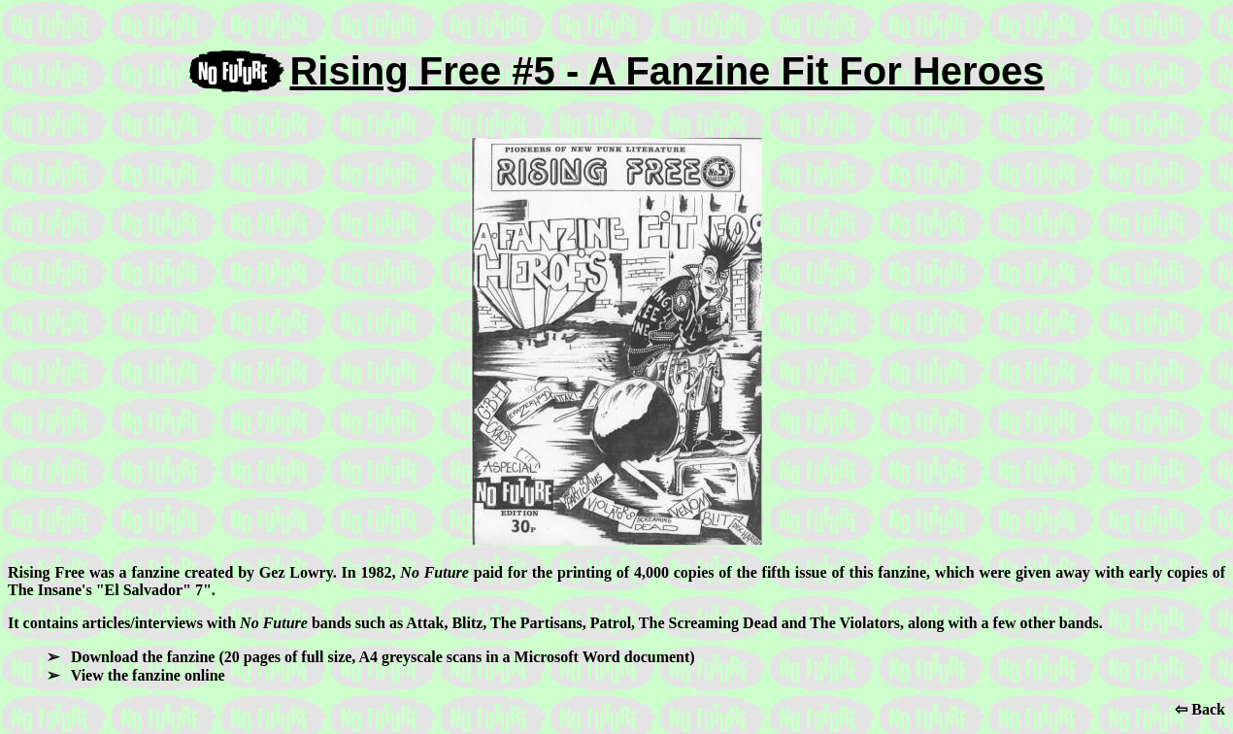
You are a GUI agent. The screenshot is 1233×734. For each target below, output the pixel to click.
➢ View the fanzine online (136, 675)
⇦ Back (1200, 709)
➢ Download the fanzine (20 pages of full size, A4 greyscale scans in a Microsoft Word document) (371, 657)
